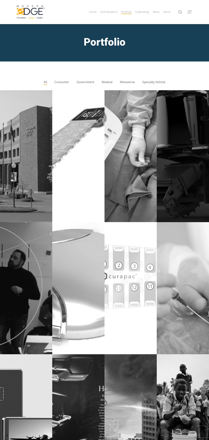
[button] (190, 12)
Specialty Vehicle (153, 82)
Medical (107, 82)
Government (85, 82)
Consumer (61, 82)
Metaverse (127, 82)
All (45, 82)
